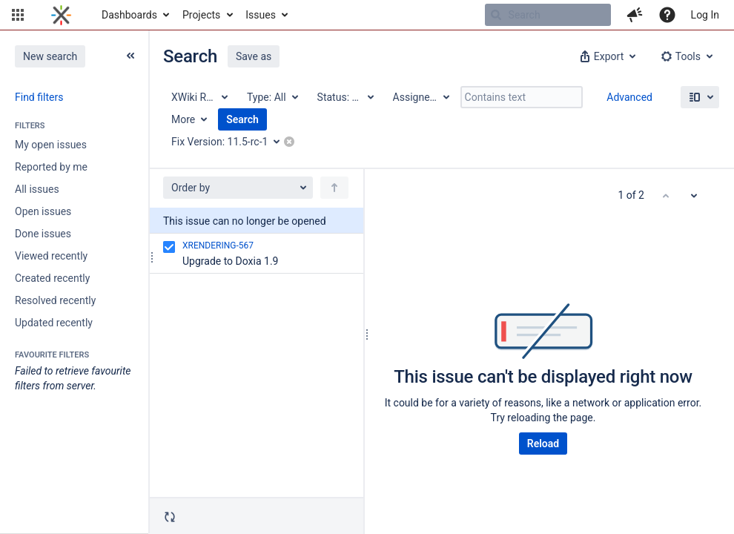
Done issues (43, 234)
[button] (17, 15)
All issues (37, 189)
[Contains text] (521, 97)
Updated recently (54, 323)
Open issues (43, 211)
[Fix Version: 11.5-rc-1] (230, 142)
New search (50, 56)
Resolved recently (55, 300)
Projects (201, 15)
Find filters (39, 97)
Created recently (52, 278)
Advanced (629, 97)
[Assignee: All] (420, 97)
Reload (543, 443)
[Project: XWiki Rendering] (198, 97)
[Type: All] (272, 97)
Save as (253, 56)
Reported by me (51, 167)
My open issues (51, 145)
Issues (260, 15)
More (183, 119)
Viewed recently (51, 256)
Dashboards (129, 15)
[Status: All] (344, 97)
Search (242, 119)
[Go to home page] (61, 15)
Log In (705, 15)
